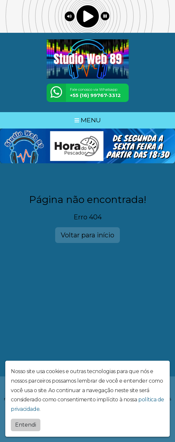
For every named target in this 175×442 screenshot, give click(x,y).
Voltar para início (87, 235)
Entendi (25, 424)
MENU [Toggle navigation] (88, 120)
